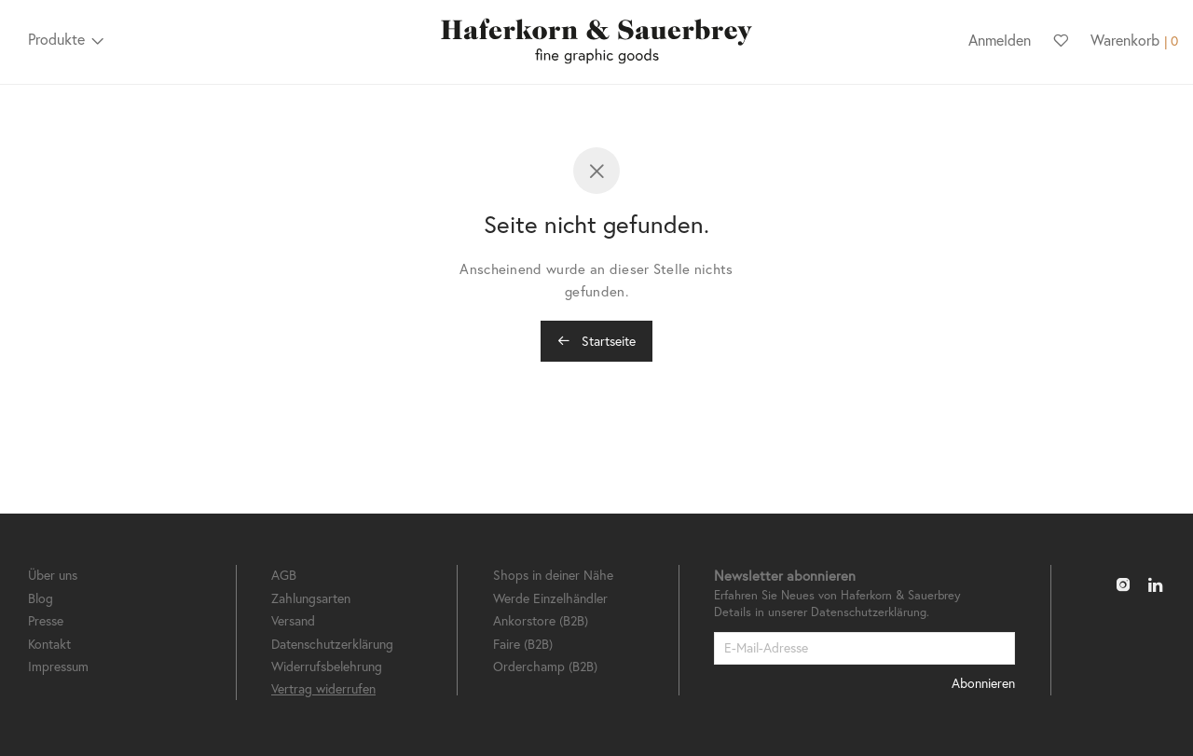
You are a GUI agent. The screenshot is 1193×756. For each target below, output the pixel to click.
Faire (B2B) (523, 644)
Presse (45, 620)
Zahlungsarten (310, 598)
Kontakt (49, 644)
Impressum (58, 666)
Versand (293, 620)
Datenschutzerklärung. (870, 612)
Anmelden (999, 39)
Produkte (56, 38)
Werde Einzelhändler (550, 598)
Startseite (596, 341)
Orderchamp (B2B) (545, 666)
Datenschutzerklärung (332, 644)
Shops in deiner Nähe (553, 575)
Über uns (52, 575)
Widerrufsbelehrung (326, 666)
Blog (40, 598)
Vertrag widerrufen (323, 688)
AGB (283, 575)
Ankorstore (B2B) (540, 620)
